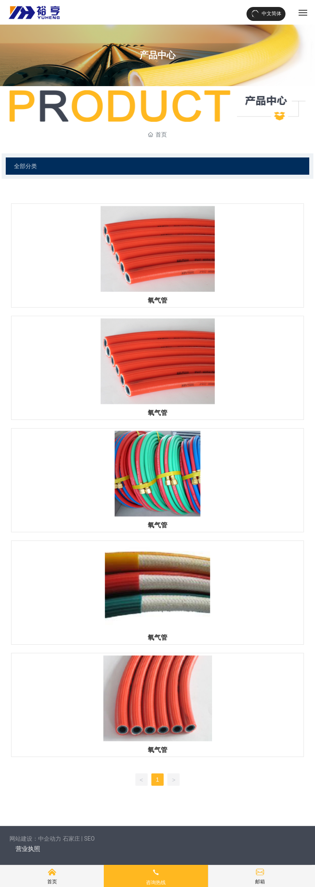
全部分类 (25, 166)
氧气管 (157, 300)
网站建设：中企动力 (35, 838)
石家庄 (71, 838)
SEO (89, 838)
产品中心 (157, 55)
